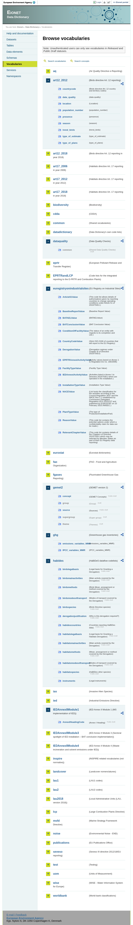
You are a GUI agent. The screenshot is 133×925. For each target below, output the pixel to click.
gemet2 (58, 487)
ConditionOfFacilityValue (75, 331)
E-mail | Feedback (17, 914)
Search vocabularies (57, 61)
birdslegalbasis (71, 569)
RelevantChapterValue (74, 432)
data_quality (69, 97)
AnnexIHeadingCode (73, 722)
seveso (57, 851)
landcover (59, 771)
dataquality (60, 241)
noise (56, 833)
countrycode (69, 89)
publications (61, 842)
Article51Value (70, 297)
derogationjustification (74, 616)
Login (98, 2)
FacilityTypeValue (72, 368)
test (55, 864)
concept (67, 496)
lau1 (56, 780)
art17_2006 (60, 166)
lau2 (56, 789)
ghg (55, 534)
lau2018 (58, 798)
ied (55, 700)
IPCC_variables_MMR (74, 550)
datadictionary (62, 232)
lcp (55, 811)
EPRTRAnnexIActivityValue (75, 360)
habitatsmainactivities (74, 643)
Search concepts (81, 61)
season (66, 123)
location (67, 103)
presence (67, 116)
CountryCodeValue (72, 341)
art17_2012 (60, 179)
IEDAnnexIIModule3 (66, 732)
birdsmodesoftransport (75, 598)
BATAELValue (70, 318)
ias (55, 691)
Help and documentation (19, 33)
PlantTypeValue (71, 412)
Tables (10, 45)
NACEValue (69, 391)
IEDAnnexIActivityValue (75, 374)
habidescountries (72, 625)
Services (11, 70)
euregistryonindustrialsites (70, 288)
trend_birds (69, 130)
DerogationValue (71, 349)
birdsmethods (70, 587)
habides (58, 560)
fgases (57, 474)
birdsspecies (69, 607)
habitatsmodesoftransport (75, 663)
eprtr (56, 262)
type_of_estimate (72, 136)
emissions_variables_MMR (75, 543)
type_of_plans (70, 143)
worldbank (60, 895)
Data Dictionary (32, 27)
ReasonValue (69, 420)
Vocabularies (14, 64)
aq (54, 71)
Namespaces (13, 76)
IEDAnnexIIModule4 (66, 745)
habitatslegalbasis (72, 634)
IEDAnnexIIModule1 (66, 709)
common (59, 223)
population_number (73, 110)
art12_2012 (60, 80)
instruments (69, 681)
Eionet (20, 27)
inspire (57, 758)
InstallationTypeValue (74, 385)
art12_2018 (60, 153)
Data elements (14, 51)
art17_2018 (60, 191)
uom (56, 873)
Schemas (11, 57)
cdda (56, 213)
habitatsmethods (71, 652)
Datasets (11, 39)
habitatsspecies (71, 672)
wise (56, 882)
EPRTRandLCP (63, 275)
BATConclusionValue (74, 324)
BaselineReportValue (74, 311)
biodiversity (61, 204)
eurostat (58, 452)
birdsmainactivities (73, 578)
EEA (21, 2)
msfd (56, 820)
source (66, 510)
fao (55, 461)
